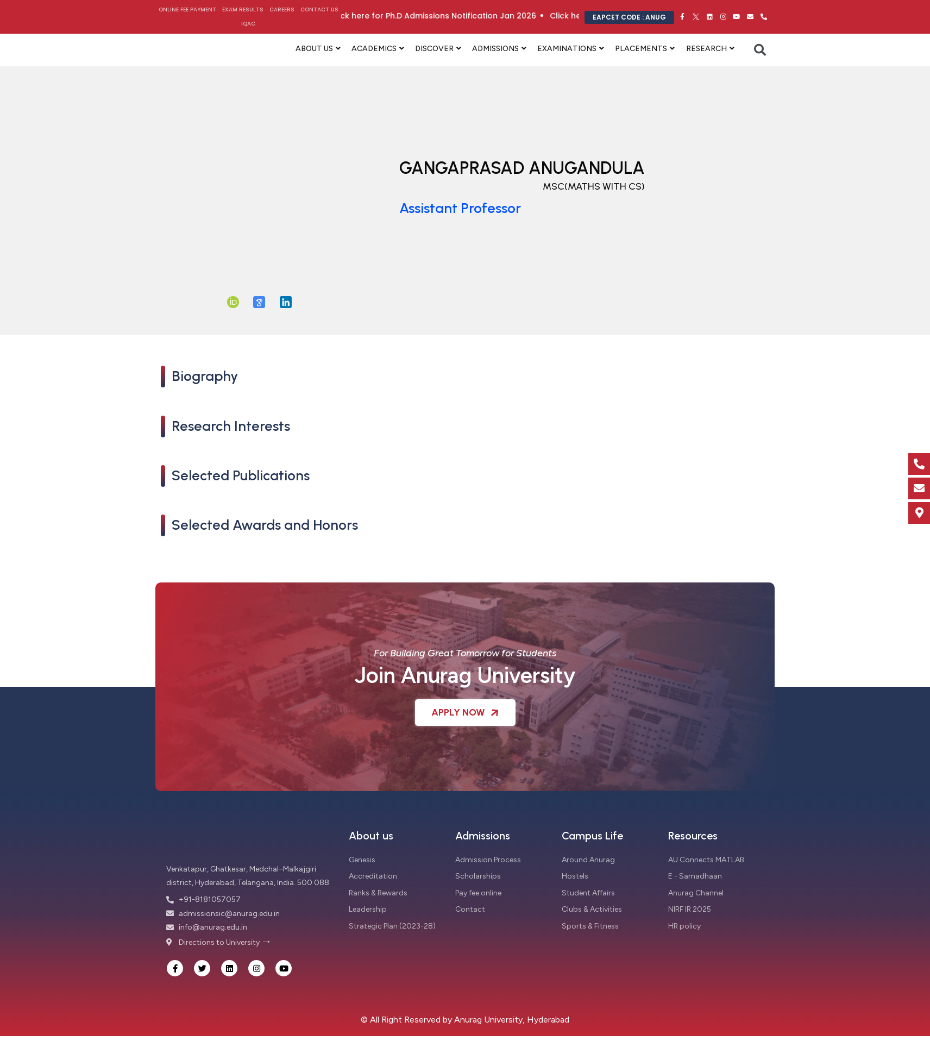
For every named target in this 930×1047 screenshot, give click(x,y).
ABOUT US (314, 48)
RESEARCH (706, 48)
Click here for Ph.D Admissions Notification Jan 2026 (459, 15)
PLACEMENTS (641, 48)
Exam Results (242, 9)
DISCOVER (434, 48)
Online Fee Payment (187, 9)
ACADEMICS (374, 48)
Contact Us (319, 9)
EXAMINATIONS (566, 48)
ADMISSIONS (495, 48)
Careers (281, 9)
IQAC (248, 24)
